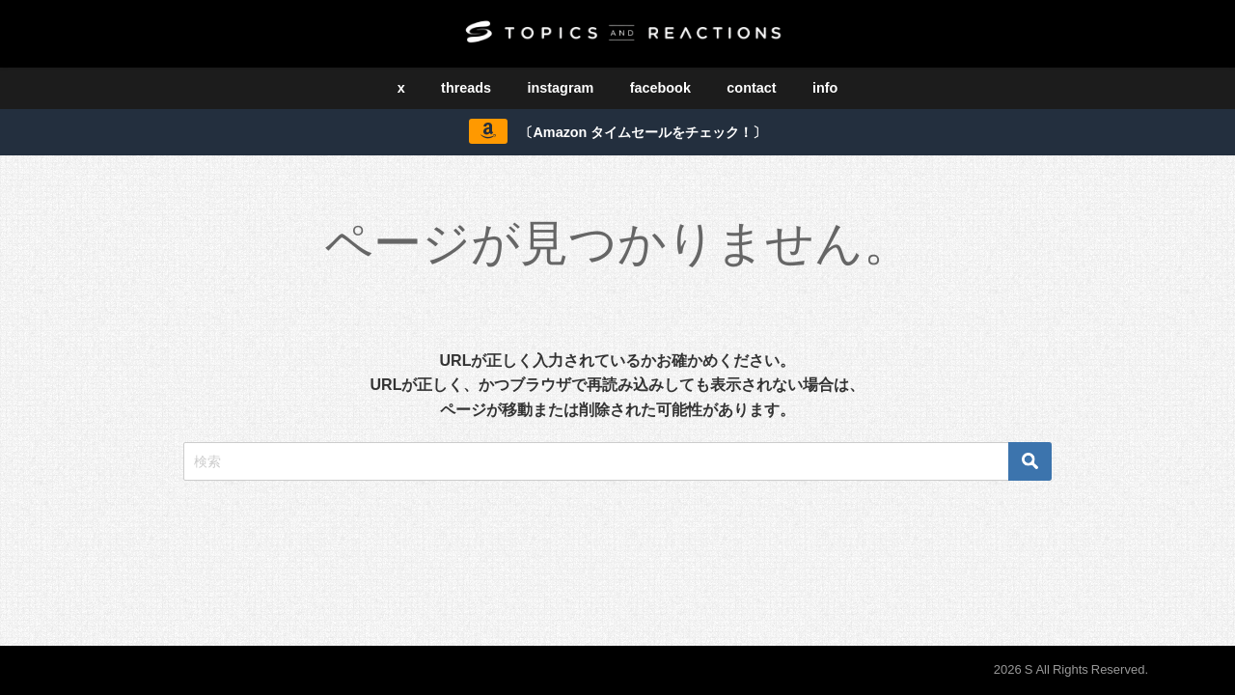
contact (751, 88)
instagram (561, 88)
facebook (660, 88)
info (824, 88)
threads (466, 88)
